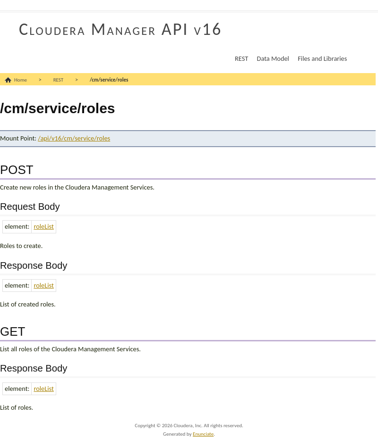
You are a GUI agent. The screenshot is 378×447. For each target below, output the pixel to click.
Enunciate (203, 434)
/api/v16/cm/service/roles (74, 138)
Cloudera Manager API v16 (120, 29)
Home (20, 80)
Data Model (273, 58)
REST (241, 58)
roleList (43, 226)
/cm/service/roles (109, 80)
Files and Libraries (322, 58)
